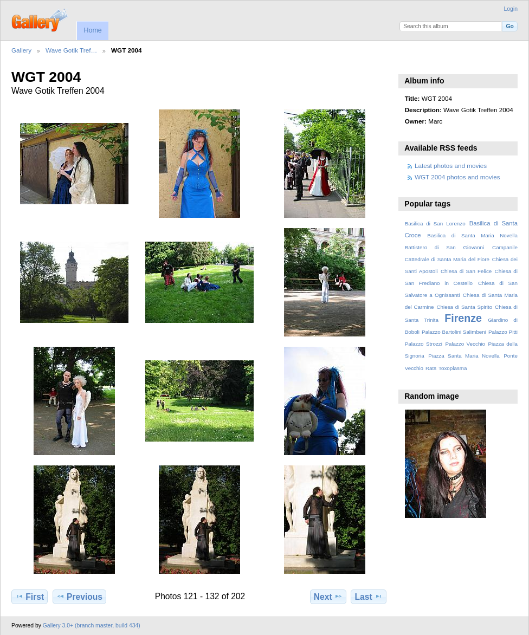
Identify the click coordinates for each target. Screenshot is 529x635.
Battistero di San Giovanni (444, 247)
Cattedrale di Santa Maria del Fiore (447, 259)
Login (511, 9)
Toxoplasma (452, 368)
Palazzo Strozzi (423, 344)
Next (328, 596)
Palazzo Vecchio (465, 344)
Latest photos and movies (451, 165)
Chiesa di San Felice (466, 271)
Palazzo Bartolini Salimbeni (454, 332)
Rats (430, 368)
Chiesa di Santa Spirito (464, 307)
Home (92, 30)
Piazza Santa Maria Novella (464, 356)
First (29, 596)
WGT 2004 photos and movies (457, 176)
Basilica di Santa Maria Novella (472, 235)
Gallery (21, 50)
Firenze (463, 318)
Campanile (505, 247)
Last (369, 596)
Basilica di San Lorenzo (435, 223)
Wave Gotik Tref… (71, 50)
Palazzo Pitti (503, 332)
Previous (79, 596)
